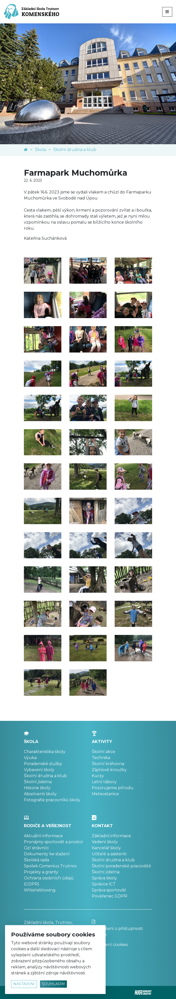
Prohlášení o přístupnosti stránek (122, 928)
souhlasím (53, 984)
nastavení (24, 984)
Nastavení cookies (110, 944)
